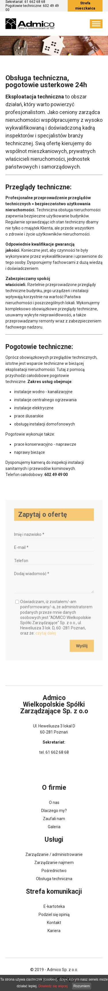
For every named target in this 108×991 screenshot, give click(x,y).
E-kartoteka (54, 906)
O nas (54, 802)
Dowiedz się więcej (52, 986)
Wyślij (82, 652)
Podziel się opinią (54, 914)
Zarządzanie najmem (54, 862)
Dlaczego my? (54, 810)
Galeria (54, 826)
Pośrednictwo (54, 870)
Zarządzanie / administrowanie (54, 854)
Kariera (54, 930)
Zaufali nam (54, 818)
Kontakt (54, 922)
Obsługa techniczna (54, 878)
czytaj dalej (45, 639)
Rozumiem (81, 986)
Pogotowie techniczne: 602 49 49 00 (32, 8)
